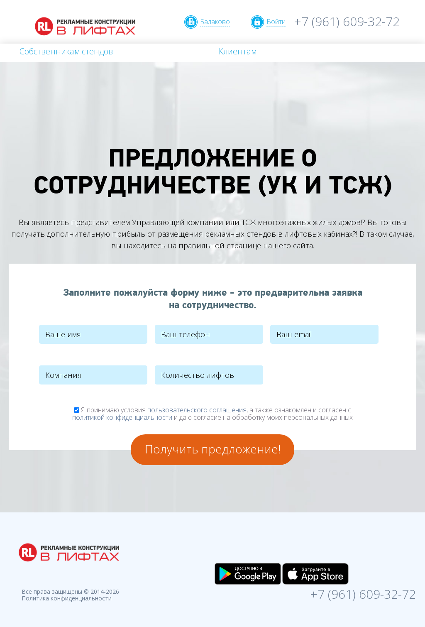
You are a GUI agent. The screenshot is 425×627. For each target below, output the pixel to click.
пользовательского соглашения (197, 409)
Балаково (215, 21)
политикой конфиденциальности (122, 417)
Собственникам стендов (66, 51)
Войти (276, 21)
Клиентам (237, 51)
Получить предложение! (213, 449)
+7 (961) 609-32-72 (347, 21)
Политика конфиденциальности (67, 598)
